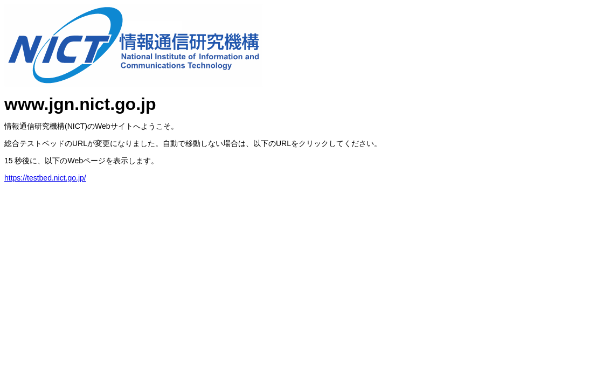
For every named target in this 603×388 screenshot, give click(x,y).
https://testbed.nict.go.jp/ (45, 178)
